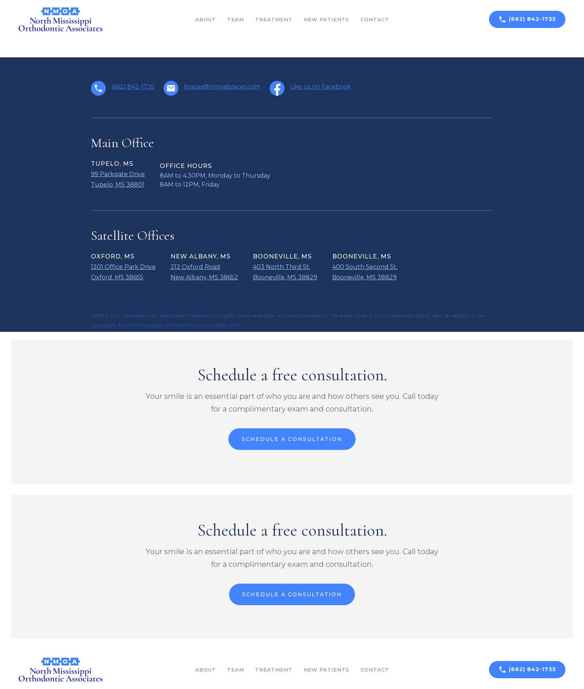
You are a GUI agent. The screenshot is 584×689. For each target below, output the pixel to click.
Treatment (273, 19)
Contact (375, 19)
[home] (60, 19)
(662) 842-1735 (132, 86)
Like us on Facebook (320, 86)
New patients (326, 19)
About (205, 19)
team (235, 19)
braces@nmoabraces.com (222, 86)
